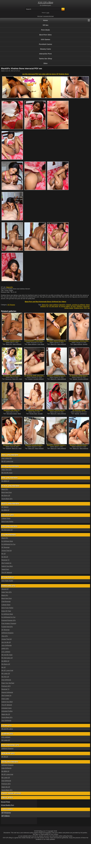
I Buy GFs (5, 636)
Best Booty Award (12, 413)
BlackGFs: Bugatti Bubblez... (34, 445)
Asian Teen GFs (7, 470)
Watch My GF (6, 714)
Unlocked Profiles (7, 711)
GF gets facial (53, 306)
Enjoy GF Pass (6, 611)
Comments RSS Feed (48, 16)
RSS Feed (39, 16)
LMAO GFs (5, 648)
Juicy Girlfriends (7, 645)
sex (89, 308)
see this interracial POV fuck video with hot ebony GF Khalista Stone (45, 74)
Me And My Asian (7, 473)
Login (48, 12)
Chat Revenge (6, 601)
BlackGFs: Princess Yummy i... (56, 445)
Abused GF (5, 589)
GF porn (73, 306)
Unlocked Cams (7, 708)
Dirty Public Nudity (7, 581)
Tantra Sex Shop (45, 59)
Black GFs (9, 287)
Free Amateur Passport (9, 623)
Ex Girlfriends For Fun (8, 544)
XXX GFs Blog (45, 2)
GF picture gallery (64, 306)
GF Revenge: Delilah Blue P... (79, 375)
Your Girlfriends (6, 720)
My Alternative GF (7, 530)
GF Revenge (6, 547)
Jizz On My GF (6, 642)
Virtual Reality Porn (7, 805)
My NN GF (5, 557)
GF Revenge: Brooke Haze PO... (34, 411)
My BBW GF (5, 481)
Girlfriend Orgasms (8, 633)
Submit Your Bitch (7, 566)
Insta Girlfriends (6, 768)
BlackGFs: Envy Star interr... (12, 445)
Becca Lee (8, 379)
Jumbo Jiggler (68, 308)
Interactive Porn (45, 54)
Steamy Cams (45, 49)
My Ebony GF (6, 495)
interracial (86, 306)
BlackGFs (62, 305)
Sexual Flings (5, 802)
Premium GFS (6, 686)
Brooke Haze (33, 413)
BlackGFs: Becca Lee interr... (12, 375)
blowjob (68, 305)
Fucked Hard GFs (7, 627)
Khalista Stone (78, 308)
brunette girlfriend (38, 379)
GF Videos (6, 816)
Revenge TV (5, 560)
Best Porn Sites (45, 35)
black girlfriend (54, 305)
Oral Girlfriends (6, 680)
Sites (45, 63)
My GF (4, 554)
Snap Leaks (5, 699)
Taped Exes (5, 569)
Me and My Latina (7, 729)
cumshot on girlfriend (78, 305)
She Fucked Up (6, 563)
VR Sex (45, 25)
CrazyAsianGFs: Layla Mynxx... (34, 341)
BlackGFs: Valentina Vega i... (79, 445)
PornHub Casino (45, 44)
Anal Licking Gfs (7, 458)
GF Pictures (11, 305)
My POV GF (5, 677)
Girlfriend (79, 306)
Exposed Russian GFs (9, 620)
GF (47, 306)
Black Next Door (7, 492)
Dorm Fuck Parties (7, 521)
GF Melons (5, 507)
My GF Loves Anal (7, 461)
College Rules (6, 518)
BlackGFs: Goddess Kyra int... (56, 375)
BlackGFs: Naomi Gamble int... (56, 341)
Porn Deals (45, 30)
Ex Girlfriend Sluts (7, 541)
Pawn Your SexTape (8, 683)
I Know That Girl (7, 550)
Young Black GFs (7, 499)
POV (85, 308)
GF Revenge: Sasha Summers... (79, 411)
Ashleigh (8, 448)
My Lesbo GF (6, 673)
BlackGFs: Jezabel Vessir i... (12, 341)
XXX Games (45, 39)
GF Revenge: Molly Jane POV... (34, 375)
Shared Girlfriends (7, 692)
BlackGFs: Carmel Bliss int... (57, 410)
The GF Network (7, 572)
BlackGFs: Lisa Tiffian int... (12, 410)
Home (45, 20)
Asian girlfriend (32, 344)
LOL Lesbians (6, 652)
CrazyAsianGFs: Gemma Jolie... (79, 341)
